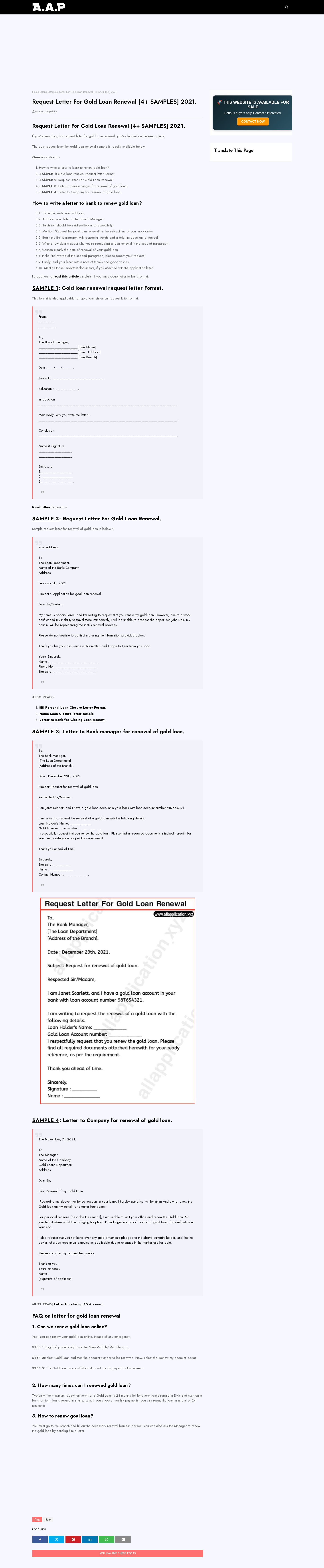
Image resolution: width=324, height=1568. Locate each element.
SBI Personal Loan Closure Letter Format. (72, 707)
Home (35, 92)
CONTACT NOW (253, 121)
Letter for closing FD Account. (78, 1304)
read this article (66, 276)
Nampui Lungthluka (46, 111)
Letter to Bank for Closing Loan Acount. (72, 719)
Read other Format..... (49, 507)
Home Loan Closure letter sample (67, 713)
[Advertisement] (162, 57)
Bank (44, 92)
